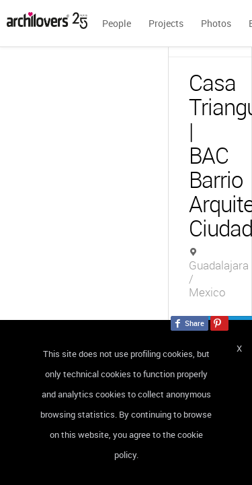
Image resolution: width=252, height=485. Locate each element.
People (116, 23)
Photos (216, 23)
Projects (166, 23)
